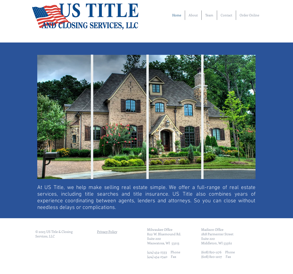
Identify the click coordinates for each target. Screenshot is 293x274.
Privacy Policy (107, 231)
